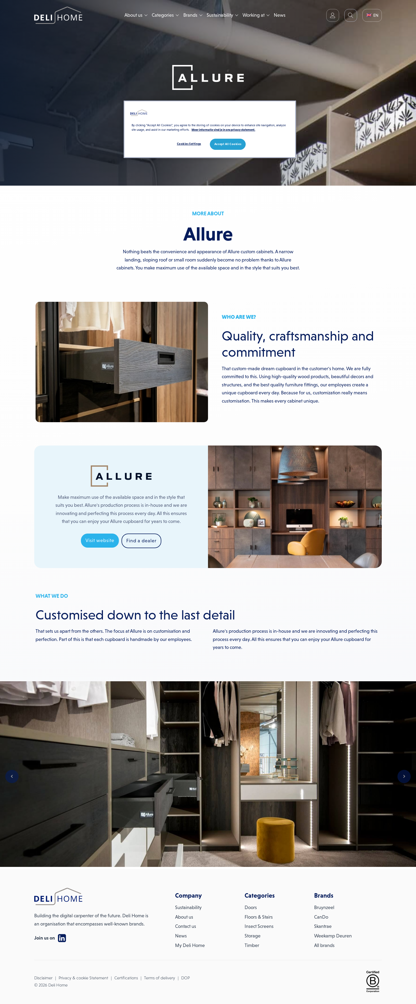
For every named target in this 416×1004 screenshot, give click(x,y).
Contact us (185, 926)
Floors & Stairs (259, 917)
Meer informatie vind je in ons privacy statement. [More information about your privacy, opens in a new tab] (223, 129)
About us (133, 15)
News (279, 15)
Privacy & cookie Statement (83, 978)
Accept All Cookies (227, 144)
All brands (324, 945)
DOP (185, 978)
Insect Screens (259, 926)
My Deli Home (190, 945)
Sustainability (220, 15)
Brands (190, 15)
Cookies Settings (189, 143)
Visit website (99, 540)
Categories (163, 15)
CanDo (321, 917)
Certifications (126, 978)
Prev (12, 776)
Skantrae (323, 926)
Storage (253, 935)
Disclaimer (43, 978)
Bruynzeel (324, 907)
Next (404, 776)
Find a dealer (141, 540)
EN (372, 15)
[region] (210, 129)
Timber (252, 945)
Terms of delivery (159, 978)
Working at (253, 15)
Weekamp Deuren (333, 935)
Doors (251, 907)
